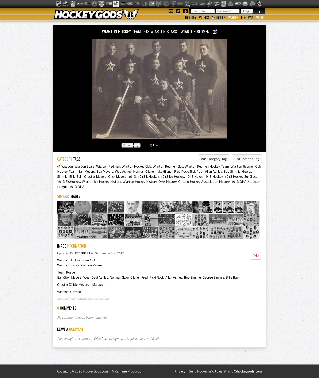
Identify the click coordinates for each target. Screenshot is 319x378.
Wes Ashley (123, 171)
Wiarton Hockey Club (136, 166)
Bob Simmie (232, 171)
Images (233, 17)
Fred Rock (181, 171)
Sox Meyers (105, 171)
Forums (247, 17)
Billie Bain (75, 176)
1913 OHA (76, 186)
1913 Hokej (194, 176)
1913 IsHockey (148, 176)
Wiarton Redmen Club (168, 166)
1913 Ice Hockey (172, 176)
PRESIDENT (83, 253)
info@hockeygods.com (244, 371)
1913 (132, 176)
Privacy (179, 371)
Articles (218, 17)
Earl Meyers (86, 171)
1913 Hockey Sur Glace (240, 176)
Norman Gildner (144, 171)
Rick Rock (196, 171)
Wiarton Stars (84, 166)
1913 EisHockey (68, 181)
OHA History (167, 181)
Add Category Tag (214, 158)
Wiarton (67, 166)
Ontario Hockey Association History (204, 181)
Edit (256, 256)
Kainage (121, 371)
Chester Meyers (95, 176)
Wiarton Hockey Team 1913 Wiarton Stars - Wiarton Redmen (159, 31)
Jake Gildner (164, 171)
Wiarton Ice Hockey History (101, 181)
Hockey (190, 17)
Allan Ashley (213, 171)
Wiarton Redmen (108, 166)
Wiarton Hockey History (140, 181)
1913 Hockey (213, 176)
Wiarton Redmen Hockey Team (207, 166)
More (260, 17)
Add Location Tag (247, 158)
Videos (204, 17)
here (104, 338)
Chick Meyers (117, 176)
